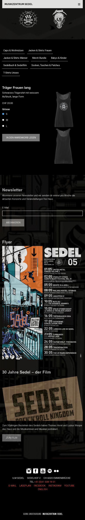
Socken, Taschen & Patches (45, 65)
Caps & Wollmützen (13, 50)
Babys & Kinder (59, 58)
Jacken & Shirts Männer (15, 58)
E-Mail (5, 207)
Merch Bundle (39, 58)
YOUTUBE (69, 485)
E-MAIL (12, 485)
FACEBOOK (39, 485)
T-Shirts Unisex (11, 73)
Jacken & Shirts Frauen (40, 50)
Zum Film (11, 438)
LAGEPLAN (25, 485)
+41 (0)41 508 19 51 (44, 482)
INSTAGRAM (54, 485)
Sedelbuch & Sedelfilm (15, 65)
